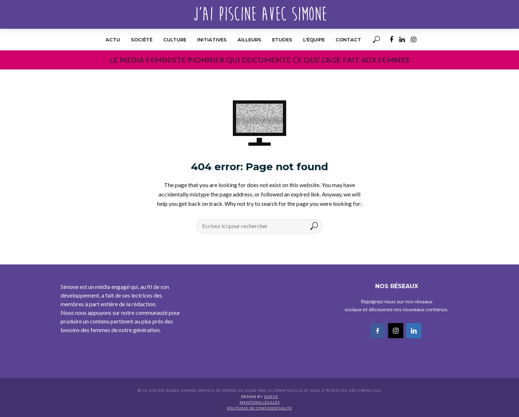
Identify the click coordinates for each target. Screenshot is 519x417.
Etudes (282, 39)
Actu (113, 39)
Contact (348, 39)
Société (141, 39)
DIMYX (271, 396)
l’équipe (314, 39)
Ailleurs (249, 39)
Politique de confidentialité (259, 408)
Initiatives (212, 39)
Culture (174, 39)
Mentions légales (260, 402)
